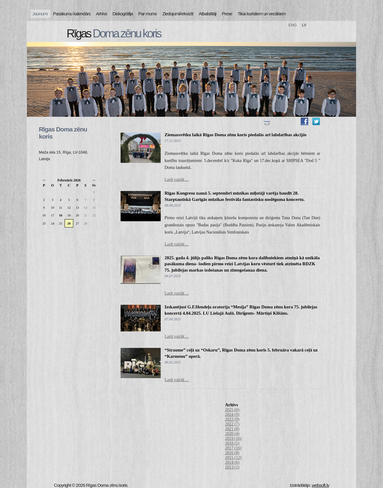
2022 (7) (232, 424)
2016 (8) (232, 453)
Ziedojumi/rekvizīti (177, 13)
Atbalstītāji (207, 13)
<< (43, 180)
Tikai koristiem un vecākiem (262, 13)
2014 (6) (232, 462)
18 (60, 215)
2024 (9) (232, 414)
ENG (292, 25)
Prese (227, 13)
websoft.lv (320, 485)
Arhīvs (101, 13)
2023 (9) (232, 419)
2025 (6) (232, 409)
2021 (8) (232, 429)
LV (304, 25)
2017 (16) (233, 448)
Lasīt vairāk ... (177, 179)
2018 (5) (232, 443)
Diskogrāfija (123, 13)
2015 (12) (233, 457)
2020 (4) (232, 433)
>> (93, 180)
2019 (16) (233, 438)
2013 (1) (232, 467)
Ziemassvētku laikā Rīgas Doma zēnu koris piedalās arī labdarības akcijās (236, 134)
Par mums (147, 13)
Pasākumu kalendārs (71, 13)
